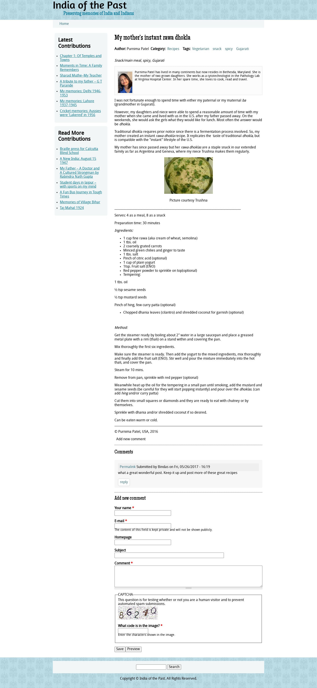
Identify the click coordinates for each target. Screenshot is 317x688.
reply (124, 482)
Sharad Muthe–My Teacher (81, 76)
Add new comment (131, 439)
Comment (123, 563)
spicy (229, 49)
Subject (120, 550)
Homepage (123, 537)
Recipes (173, 49)
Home (64, 24)
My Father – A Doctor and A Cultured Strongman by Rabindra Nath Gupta (80, 173)
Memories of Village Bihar (80, 202)
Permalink (128, 467)
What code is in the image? (140, 626)
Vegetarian (200, 49)
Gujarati (242, 49)
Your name (124, 508)
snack (217, 49)
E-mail (120, 521)
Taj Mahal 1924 (72, 208)
